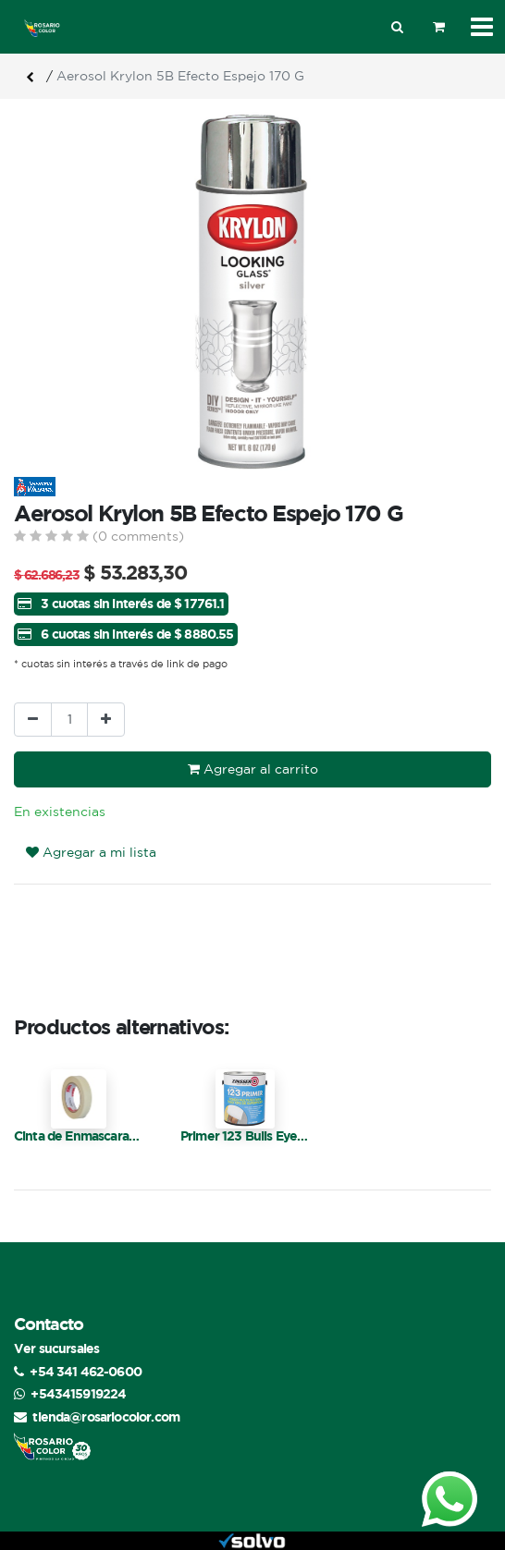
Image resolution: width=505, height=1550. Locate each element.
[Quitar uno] (33, 719)
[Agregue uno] (106, 719)
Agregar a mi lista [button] (91, 852)
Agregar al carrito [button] (253, 769)
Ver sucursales (56, 1348)
